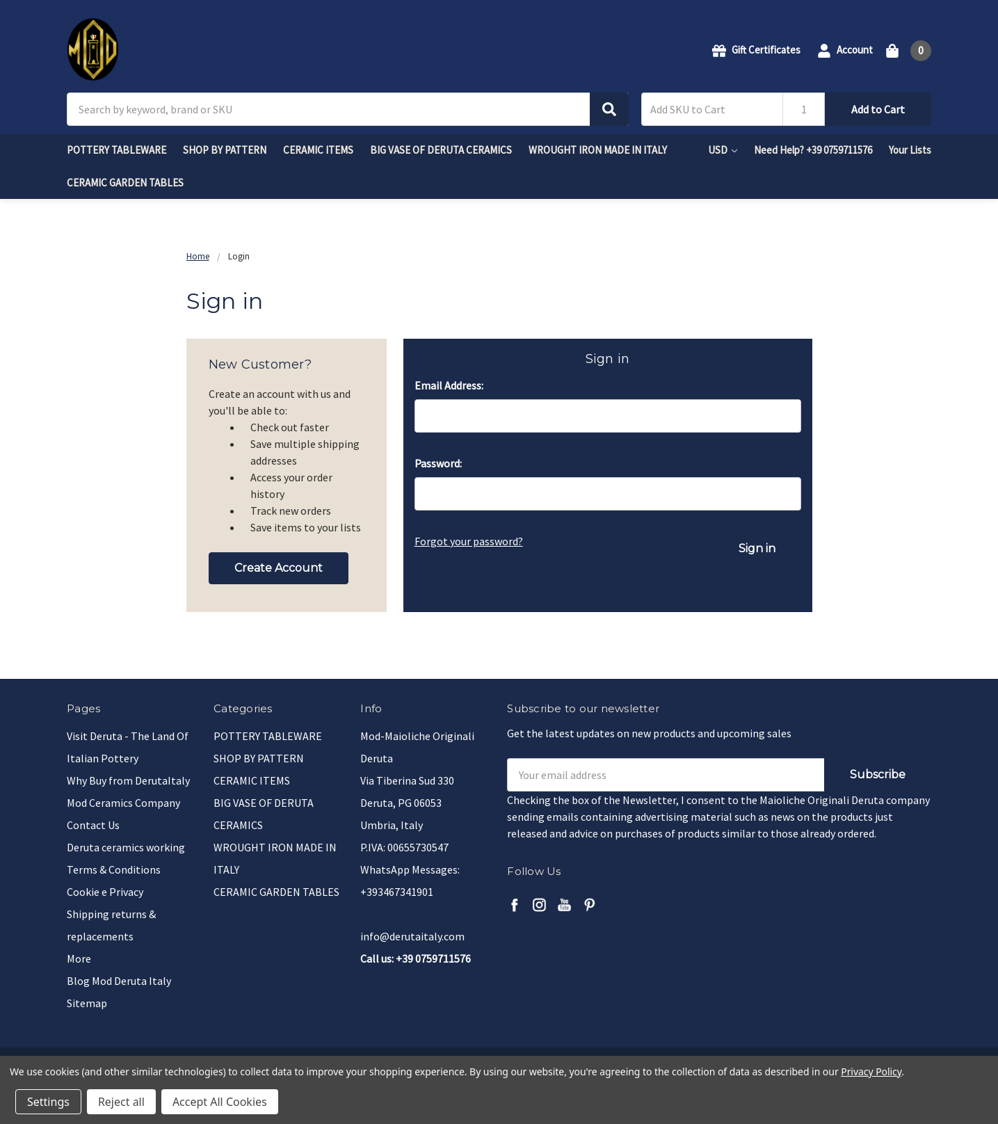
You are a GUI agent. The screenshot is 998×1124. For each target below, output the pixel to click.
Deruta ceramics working (126, 847)
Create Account (278, 568)
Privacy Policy (871, 1071)
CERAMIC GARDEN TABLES (125, 182)
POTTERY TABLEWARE (116, 149)
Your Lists (910, 149)
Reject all (121, 1101)
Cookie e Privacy (105, 892)
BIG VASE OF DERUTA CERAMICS (441, 149)
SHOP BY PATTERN (224, 149)
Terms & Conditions (114, 869)
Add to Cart (878, 109)
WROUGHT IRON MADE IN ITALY (598, 149)
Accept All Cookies (219, 1101)
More (79, 958)
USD (722, 149)
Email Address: (449, 385)
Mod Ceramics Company (123, 803)
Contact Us (93, 825)
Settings (48, 1101)
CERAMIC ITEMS (318, 149)
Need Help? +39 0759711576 (813, 149)
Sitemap (87, 1003)
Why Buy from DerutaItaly (128, 780)
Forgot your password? (469, 541)
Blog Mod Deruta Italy (119, 981)
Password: (438, 463)
